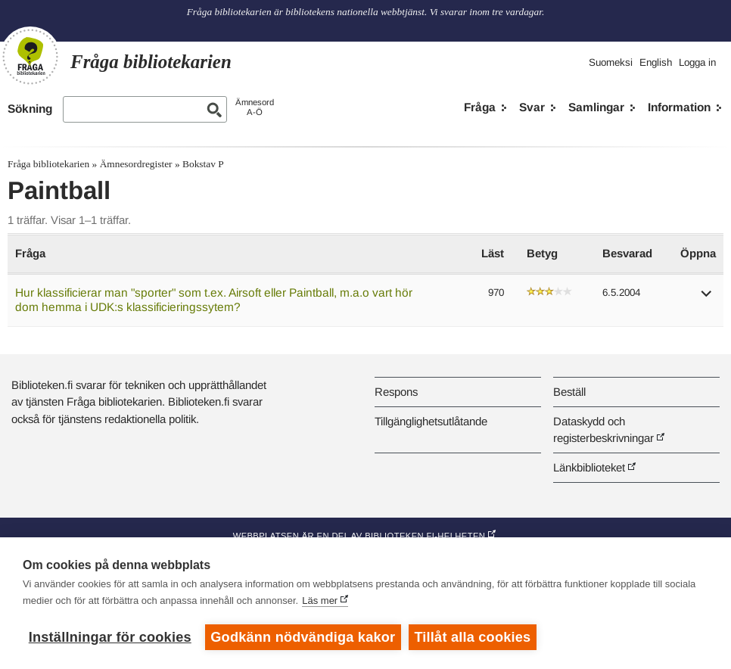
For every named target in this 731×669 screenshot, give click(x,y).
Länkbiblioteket (589, 467)
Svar (532, 107)
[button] (707, 298)
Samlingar (596, 107)
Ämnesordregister (136, 164)
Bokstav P (203, 164)
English (655, 62)
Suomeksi (611, 62)
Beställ (569, 391)
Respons (396, 391)
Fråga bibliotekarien (48, 164)
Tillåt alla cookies (473, 637)
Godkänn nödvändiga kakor (302, 637)
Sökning (30, 108)
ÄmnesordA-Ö (254, 107)
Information (679, 107)
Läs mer (320, 600)
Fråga (480, 107)
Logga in (697, 62)
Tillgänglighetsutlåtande (431, 421)
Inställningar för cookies (110, 637)
